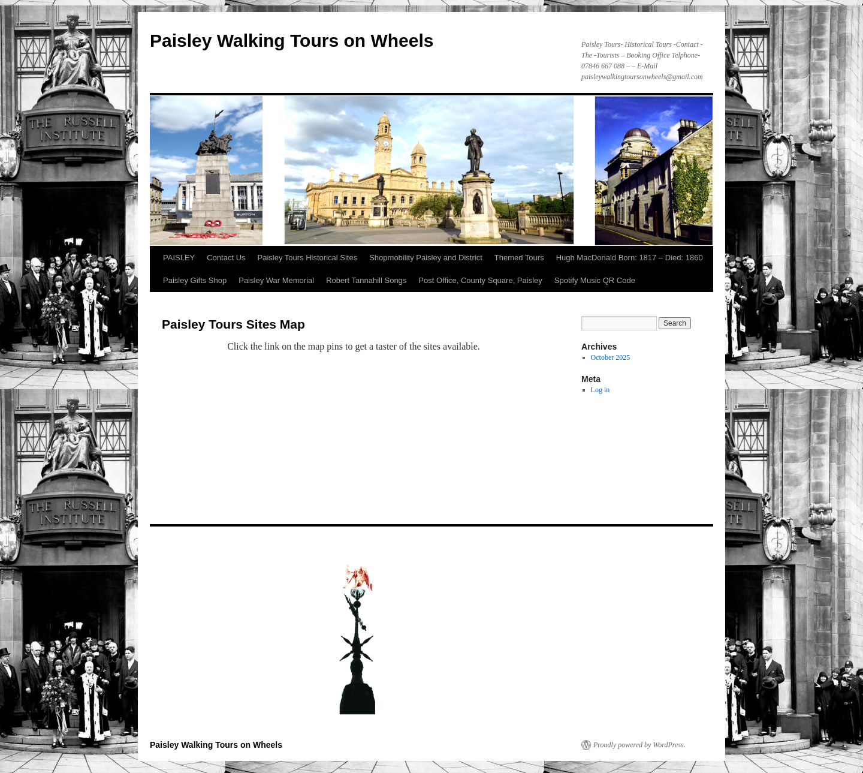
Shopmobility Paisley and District (425, 257)
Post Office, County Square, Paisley (480, 280)
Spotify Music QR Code (594, 280)
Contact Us (226, 257)
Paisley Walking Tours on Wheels (291, 40)
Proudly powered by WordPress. (639, 745)
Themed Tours (519, 257)
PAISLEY (179, 257)
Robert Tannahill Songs (366, 280)
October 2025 (610, 357)
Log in (600, 390)
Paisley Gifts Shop (195, 280)
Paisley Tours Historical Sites (308, 257)
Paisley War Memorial (276, 280)
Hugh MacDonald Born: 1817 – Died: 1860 (629, 257)
